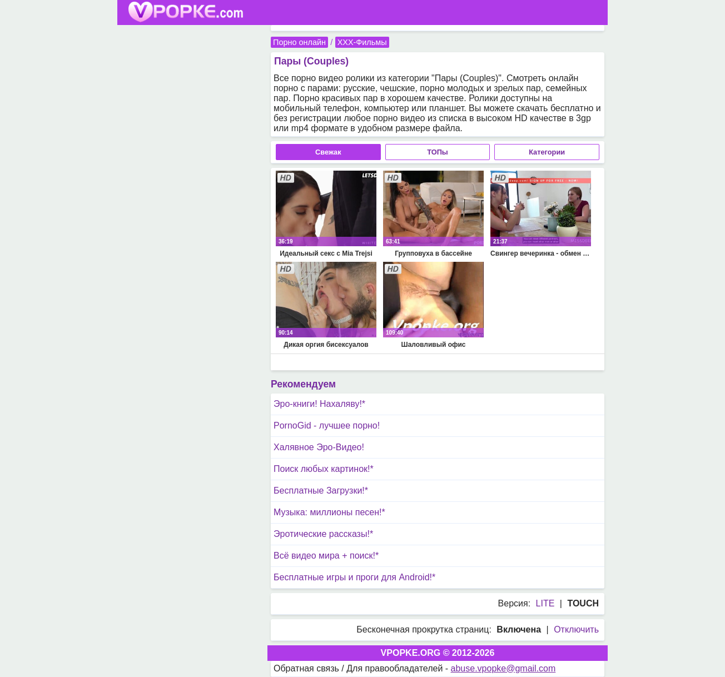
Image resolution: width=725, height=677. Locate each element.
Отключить (576, 629)
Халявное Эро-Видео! (319, 447)
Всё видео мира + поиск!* (326, 555)
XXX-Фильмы (362, 42)
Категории (547, 152)
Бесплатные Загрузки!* (321, 490)
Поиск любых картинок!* (324, 469)
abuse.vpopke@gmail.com (503, 668)
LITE (545, 603)
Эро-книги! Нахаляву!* (319, 404)
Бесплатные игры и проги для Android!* (354, 577)
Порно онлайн (299, 42)
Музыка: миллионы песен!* (329, 512)
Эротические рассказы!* (323, 534)
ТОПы (437, 152)
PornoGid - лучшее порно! (327, 425)
